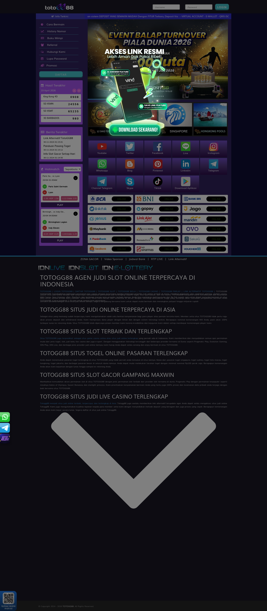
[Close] (180, 41)
